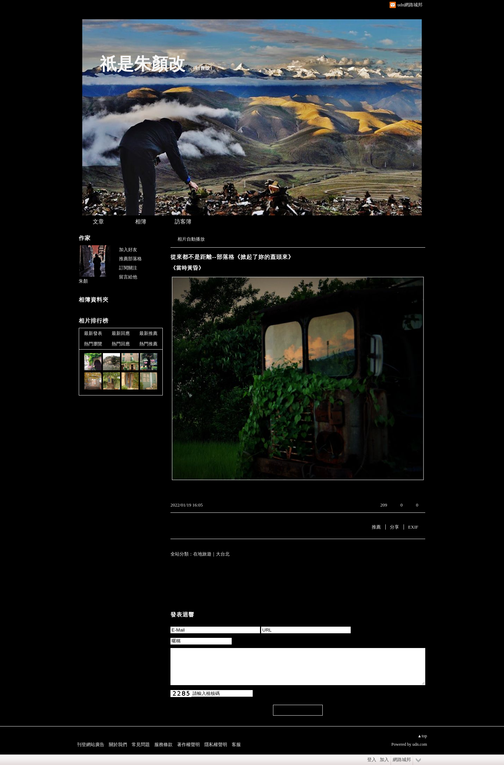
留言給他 (128, 277)
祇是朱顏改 (143, 64)
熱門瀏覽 (93, 343)
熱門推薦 (148, 343)
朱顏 (83, 281)
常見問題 (141, 744)
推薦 (376, 527)
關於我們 (118, 744)
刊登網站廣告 (90, 744)
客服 (236, 744)
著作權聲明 (188, 744)
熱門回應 (121, 343)
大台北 (223, 554)
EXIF (413, 527)
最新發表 (93, 333)
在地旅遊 (202, 554)
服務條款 (163, 744)
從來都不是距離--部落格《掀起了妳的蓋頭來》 (232, 257)
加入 (384, 759)
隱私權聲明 (215, 744)
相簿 (140, 222)
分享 (394, 527)
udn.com (419, 744)
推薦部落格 (130, 258)
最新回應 (121, 333)
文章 (98, 222)
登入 (371, 759)
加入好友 (128, 249)
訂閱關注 (128, 267)
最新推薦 (148, 333)
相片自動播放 (191, 239)
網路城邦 (402, 759)
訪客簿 (183, 222)
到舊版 (202, 68)
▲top (422, 735)
